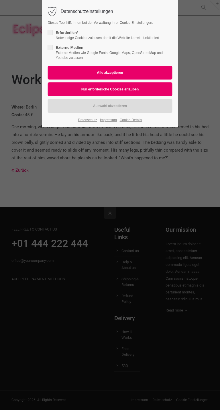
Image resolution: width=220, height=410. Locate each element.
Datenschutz (87, 120)
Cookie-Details (131, 120)
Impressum (108, 120)
